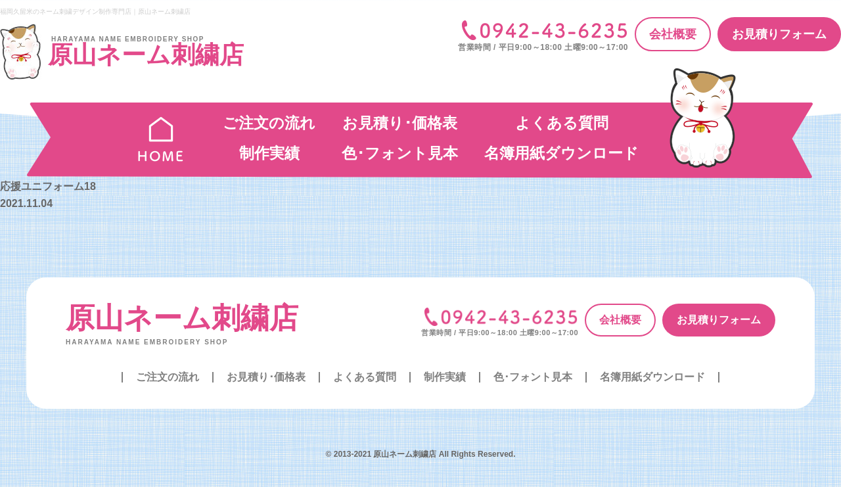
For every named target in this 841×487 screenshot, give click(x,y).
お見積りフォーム (779, 34)
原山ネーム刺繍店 (182, 318)
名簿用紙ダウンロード (561, 153)
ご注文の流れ (269, 122)
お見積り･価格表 (399, 122)
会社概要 (672, 34)
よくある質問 (561, 122)
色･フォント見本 (400, 153)
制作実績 (269, 153)
